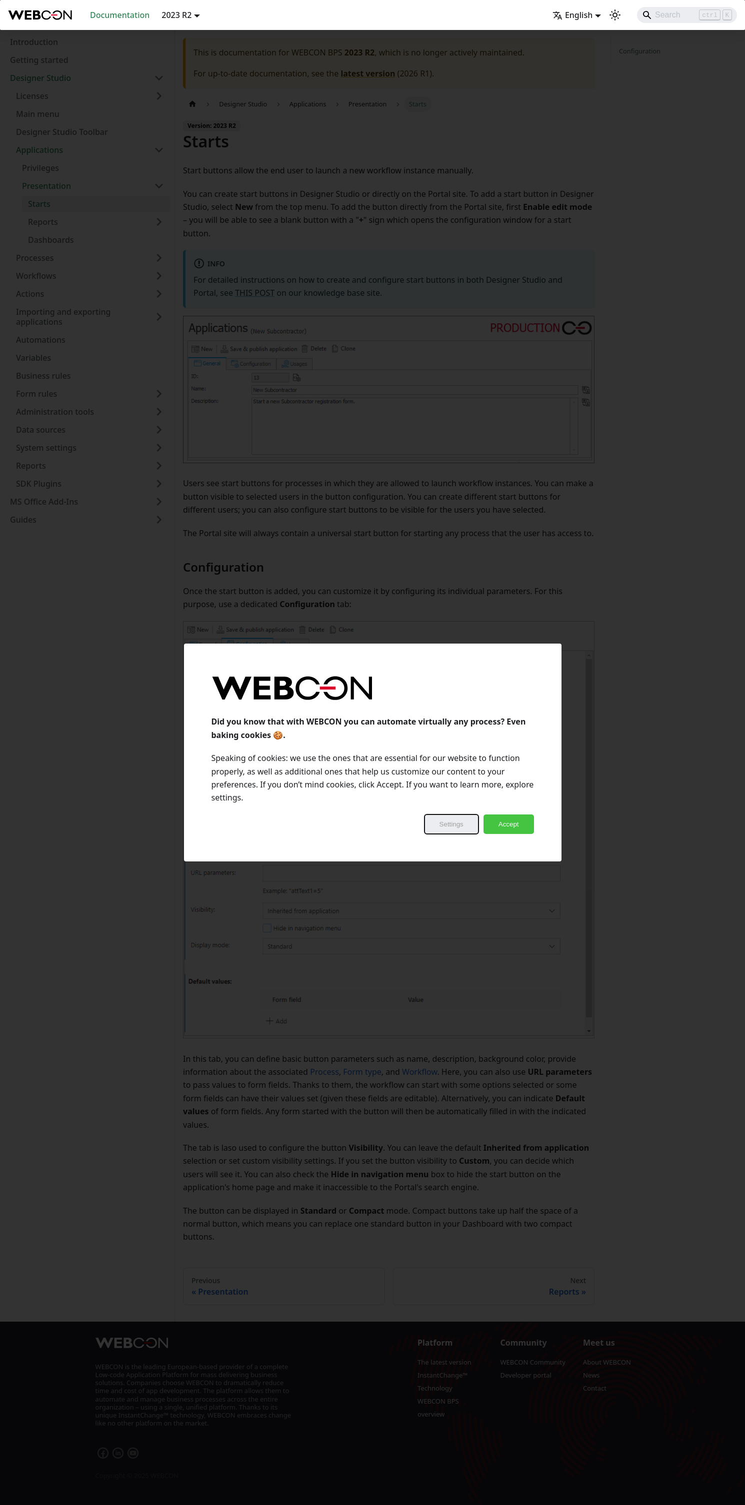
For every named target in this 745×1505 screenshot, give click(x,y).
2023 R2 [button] (177, 14)
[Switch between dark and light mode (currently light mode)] (615, 15)
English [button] (572, 14)
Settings (452, 824)
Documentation (120, 14)
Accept (508, 824)
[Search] (687, 15)
